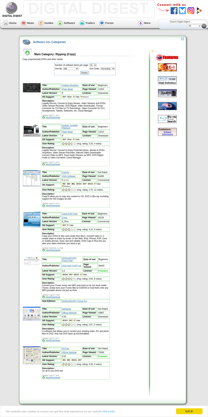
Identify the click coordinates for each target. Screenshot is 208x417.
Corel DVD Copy (70, 213)
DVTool (65, 348)
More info (109, 411)
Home (10, 22)
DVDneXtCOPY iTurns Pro (74, 301)
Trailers (87, 22)
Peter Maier (67, 89)
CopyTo (65, 172)
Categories (58, 42)
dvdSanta (66, 309)
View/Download (52, 117)
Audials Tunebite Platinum (70, 126)
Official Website (69, 313)
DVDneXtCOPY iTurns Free (69, 259)
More (144, 22)
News (27, 22)
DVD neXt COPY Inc (71, 265)
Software (66, 22)
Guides (45, 22)
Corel (64, 217)
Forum (106, 22)
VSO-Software (69, 176)
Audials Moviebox (70, 85)
